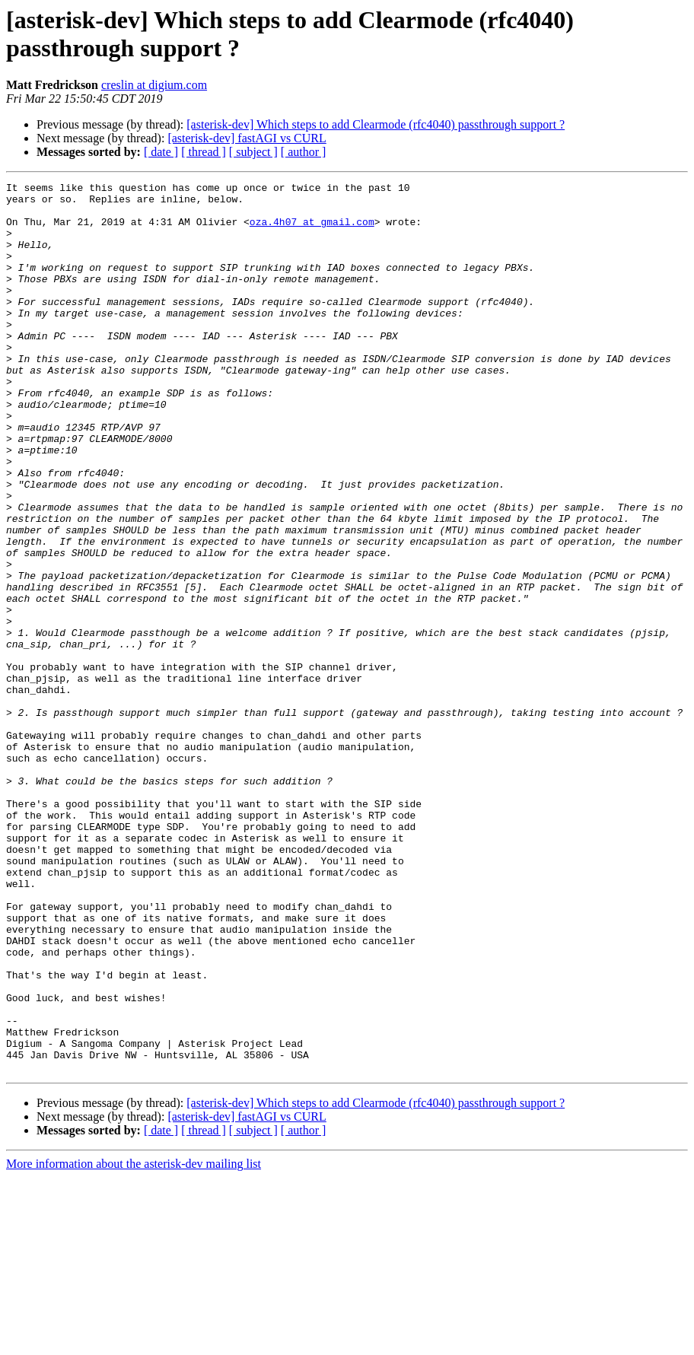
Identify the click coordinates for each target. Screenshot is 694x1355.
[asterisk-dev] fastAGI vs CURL (246, 138)
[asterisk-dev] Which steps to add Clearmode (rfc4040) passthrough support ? (375, 124)
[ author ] (303, 151)
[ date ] (161, 151)
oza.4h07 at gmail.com (312, 230)
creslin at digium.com (154, 84)
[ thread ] (203, 151)
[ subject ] (253, 151)
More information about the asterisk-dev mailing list (133, 1341)
